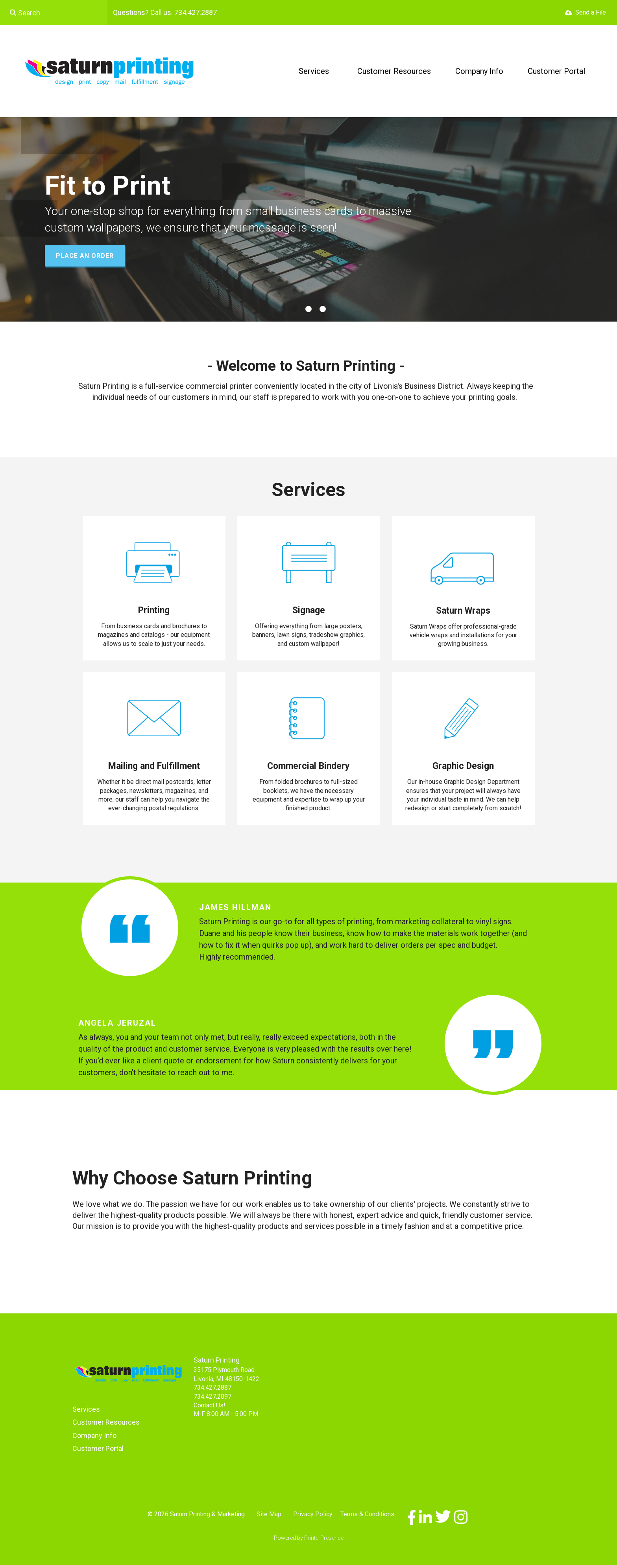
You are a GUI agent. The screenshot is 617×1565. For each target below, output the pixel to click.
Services (314, 71)
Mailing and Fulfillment (154, 766)
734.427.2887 (212, 1387)
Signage (308, 610)
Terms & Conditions (367, 1514)
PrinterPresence (324, 1538)
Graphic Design (463, 766)
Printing (154, 610)
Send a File (590, 12)
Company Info (479, 71)
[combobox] (54, 13)
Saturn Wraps (463, 610)
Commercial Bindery (308, 766)
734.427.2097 (212, 1396)
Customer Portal (556, 71)
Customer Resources (394, 71)
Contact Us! (209, 1405)
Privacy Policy (313, 1514)
